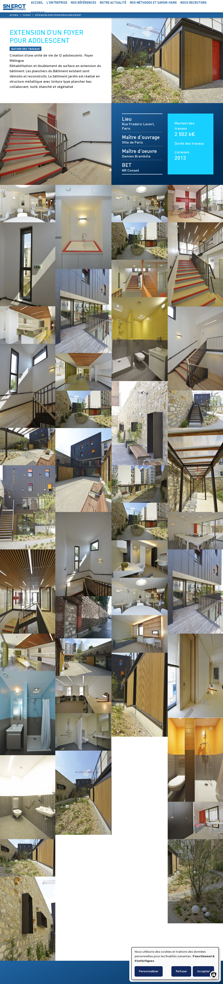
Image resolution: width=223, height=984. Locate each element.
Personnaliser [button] (148, 971)
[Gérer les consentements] (214, 975)
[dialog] (175, 963)
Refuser (181, 971)
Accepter (203, 971)
